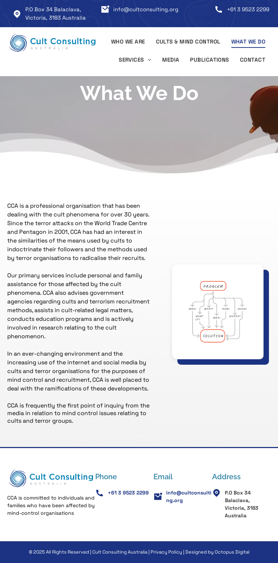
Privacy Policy (166, 552)
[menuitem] (128, 43)
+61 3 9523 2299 (248, 9)
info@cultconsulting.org (145, 9)
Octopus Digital (232, 552)
